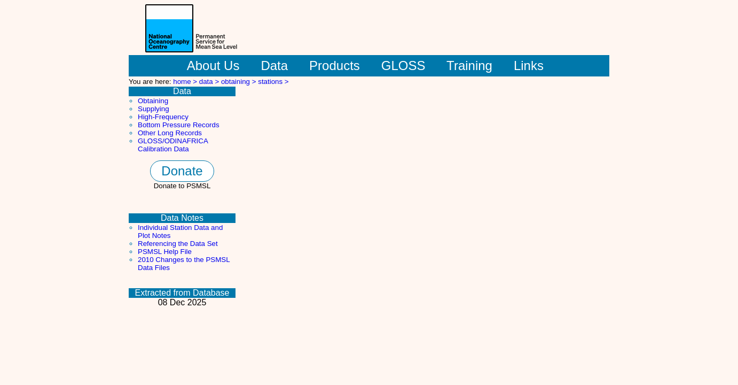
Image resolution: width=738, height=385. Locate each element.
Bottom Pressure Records (178, 125)
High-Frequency (163, 117)
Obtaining (153, 101)
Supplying (153, 109)
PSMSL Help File (165, 252)
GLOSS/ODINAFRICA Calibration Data (173, 145)
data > (210, 82)
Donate (181, 171)
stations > (273, 82)
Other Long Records (170, 133)
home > (186, 82)
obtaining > (239, 82)
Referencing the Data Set (178, 244)
